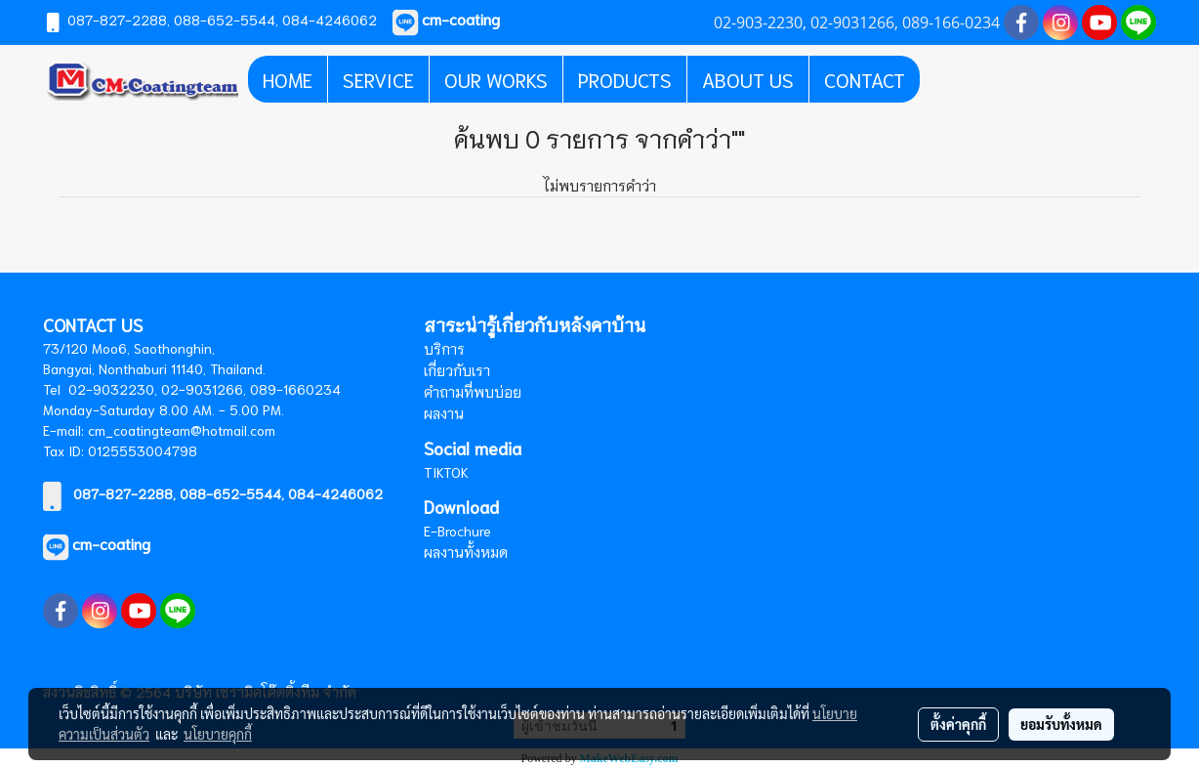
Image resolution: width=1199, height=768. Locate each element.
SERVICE (378, 79)
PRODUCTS (625, 79)
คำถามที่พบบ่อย (472, 392)
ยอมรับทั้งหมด (1061, 724)
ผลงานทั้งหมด (466, 552)
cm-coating (111, 543)
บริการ (444, 349)
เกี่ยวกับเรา (457, 370)
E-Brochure (457, 530)
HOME (287, 79)
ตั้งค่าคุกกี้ (958, 724)
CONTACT (864, 79)
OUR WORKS (496, 79)
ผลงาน (444, 413)
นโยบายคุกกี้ (218, 734)
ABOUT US (748, 79)
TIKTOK (446, 472)
